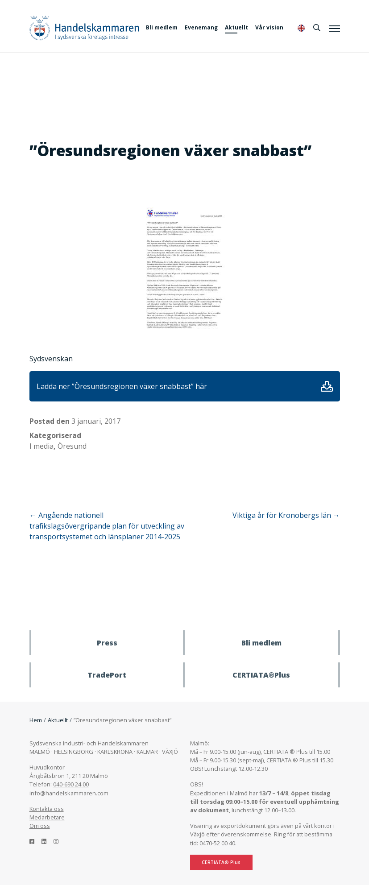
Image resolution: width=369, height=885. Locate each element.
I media (41, 446)
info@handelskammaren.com (68, 793)
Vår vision (269, 27)
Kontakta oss (46, 809)
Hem (35, 720)
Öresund (72, 446)
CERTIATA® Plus (221, 862)
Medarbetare (47, 817)
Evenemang (201, 27)
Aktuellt (236, 27)
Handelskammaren (84, 28)
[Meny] (335, 28)
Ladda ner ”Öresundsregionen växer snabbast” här (122, 386)
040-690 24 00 (71, 784)
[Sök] (317, 27)
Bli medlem (162, 27)
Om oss (39, 826)
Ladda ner (327, 386)
